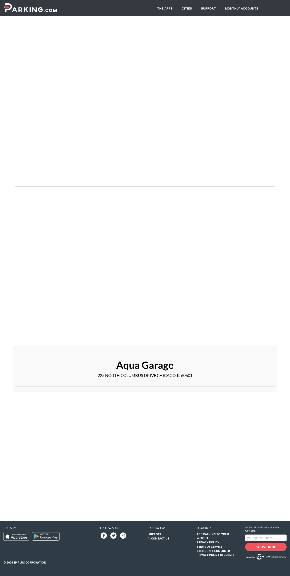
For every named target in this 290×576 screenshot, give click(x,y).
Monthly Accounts (241, 8)
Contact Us (160, 538)
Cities (187, 8)
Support (208, 8)
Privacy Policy (208, 542)
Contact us (156, 528)
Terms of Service (209, 547)
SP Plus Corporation (30, 562)
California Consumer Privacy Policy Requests (215, 553)
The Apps (165, 8)
